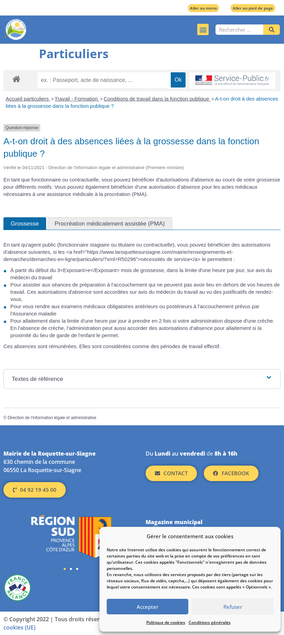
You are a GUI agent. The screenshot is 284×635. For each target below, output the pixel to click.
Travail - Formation (77, 99)
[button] (203, 29)
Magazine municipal (174, 522)
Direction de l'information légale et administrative (52, 417)
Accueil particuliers (28, 99)
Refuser (232, 606)
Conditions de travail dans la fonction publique (157, 99)
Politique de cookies (165, 622)
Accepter (147, 606)
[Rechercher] (271, 29)
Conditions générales (210, 622)
